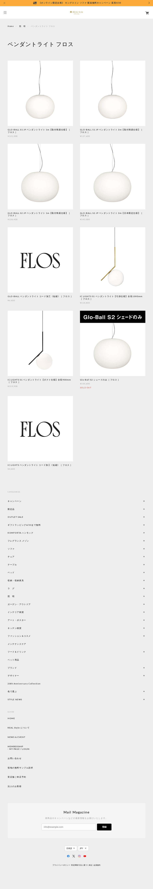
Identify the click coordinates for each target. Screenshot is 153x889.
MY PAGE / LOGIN (19, 749)
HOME (11, 718)
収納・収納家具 (25, 580)
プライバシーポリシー (61, 865)
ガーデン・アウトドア (19, 604)
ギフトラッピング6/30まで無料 (24, 525)
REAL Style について (19, 728)
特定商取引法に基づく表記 (81, 865)
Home (11, 26)
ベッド (11, 572)
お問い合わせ (15, 758)
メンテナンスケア (17, 644)
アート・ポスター (25, 620)
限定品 (11, 509)
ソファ (17, 548)
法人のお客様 (15, 786)
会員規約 (97, 865)
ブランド (12, 667)
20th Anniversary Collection (24, 683)
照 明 (22, 26)
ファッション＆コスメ (19, 636)
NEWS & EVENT (16, 737)
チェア (12, 556)
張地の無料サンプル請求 (20, 768)
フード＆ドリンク (17, 651)
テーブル (12, 564)
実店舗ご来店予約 (17, 777)
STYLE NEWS (15, 699)
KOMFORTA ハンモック (20, 532)
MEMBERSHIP (15, 746)
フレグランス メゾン (18, 540)
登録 (104, 827)
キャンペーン (15, 501)
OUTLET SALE (15, 517)
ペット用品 (13, 659)
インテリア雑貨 (24, 612)
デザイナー (13, 675)
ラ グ (11, 588)
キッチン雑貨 (24, 628)
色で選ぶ (12, 691)
